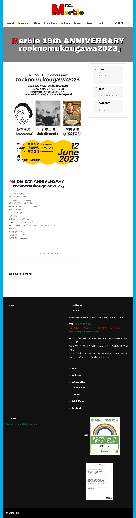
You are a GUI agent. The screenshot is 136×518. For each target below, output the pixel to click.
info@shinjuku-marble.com (84, 332)
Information (78, 382)
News (37, 23)
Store (89, 23)
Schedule (23, 23)
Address (65, 23)
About (10, 23)
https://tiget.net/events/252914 (21, 222)
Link (101, 23)
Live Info (104, 110)
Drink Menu (50, 23)
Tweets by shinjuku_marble (21, 424)
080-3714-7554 (83, 324)
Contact (78, 23)
